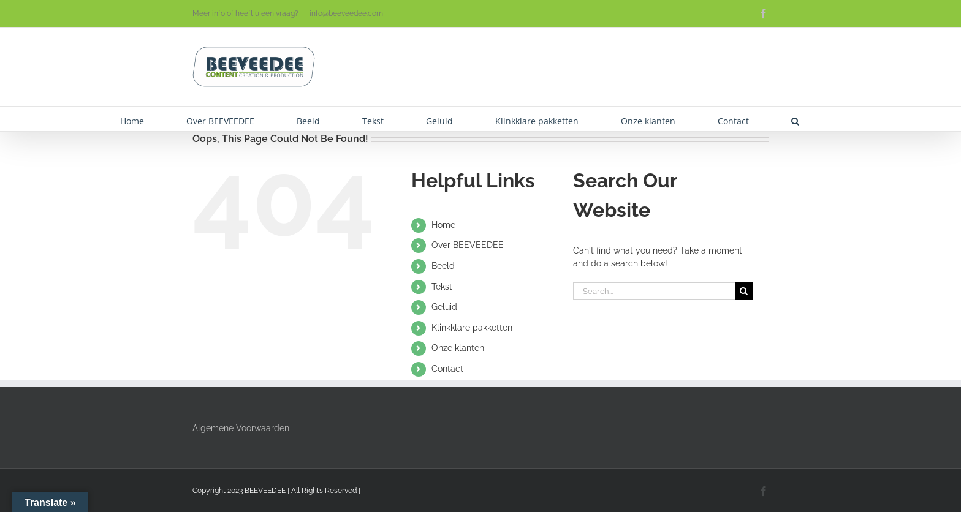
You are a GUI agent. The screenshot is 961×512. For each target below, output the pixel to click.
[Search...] (654, 291)
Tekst (441, 287)
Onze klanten (457, 348)
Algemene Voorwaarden (240, 428)
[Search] (744, 291)
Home (443, 225)
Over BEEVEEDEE (467, 245)
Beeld (443, 266)
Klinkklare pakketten (471, 328)
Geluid (444, 307)
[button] (795, 119)
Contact (447, 369)
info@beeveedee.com (346, 13)
